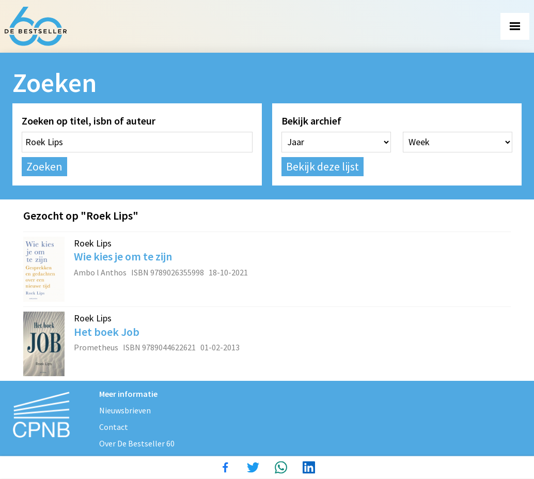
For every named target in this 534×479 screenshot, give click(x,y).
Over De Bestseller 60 (137, 443)
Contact (113, 427)
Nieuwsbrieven (125, 410)
